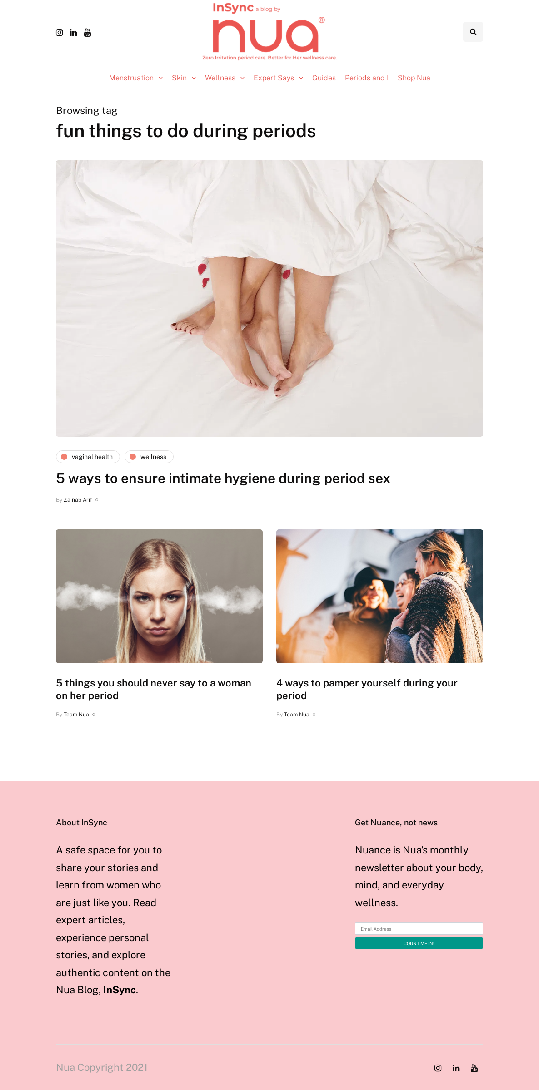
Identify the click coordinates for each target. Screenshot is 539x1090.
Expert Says (274, 78)
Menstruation (131, 78)
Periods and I (367, 78)
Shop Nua (414, 78)
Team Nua (76, 714)
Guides (324, 78)
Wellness (220, 78)
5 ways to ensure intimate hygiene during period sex (223, 478)
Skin (179, 78)
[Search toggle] (473, 32)
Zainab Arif (78, 500)
